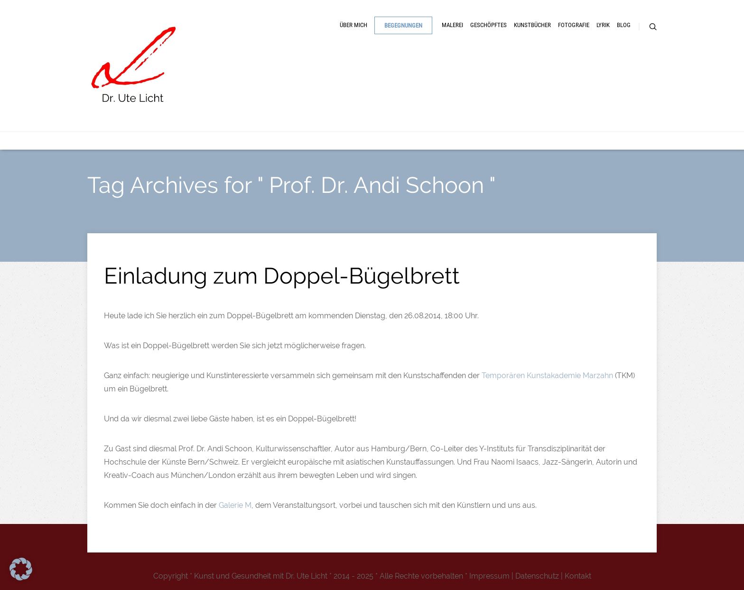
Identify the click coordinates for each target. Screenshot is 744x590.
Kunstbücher (532, 25)
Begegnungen (403, 25)
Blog (624, 25)
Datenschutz (537, 575)
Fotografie (573, 25)
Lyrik (603, 25)
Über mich (353, 25)
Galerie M (235, 505)
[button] (21, 569)
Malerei (452, 25)
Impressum (489, 575)
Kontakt (578, 575)
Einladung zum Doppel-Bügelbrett (282, 276)
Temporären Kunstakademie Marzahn (547, 375)
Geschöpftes (488, 25)
